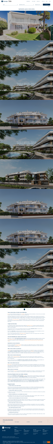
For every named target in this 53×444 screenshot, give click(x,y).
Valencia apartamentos (17, 433)
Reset (49, 6)
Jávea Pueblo (40, 421)
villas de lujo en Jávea (23, 333)
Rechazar (45, 442)
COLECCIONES (33, 1)
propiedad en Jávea (29, 325)
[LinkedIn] (4, 430)
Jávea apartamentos (26, 433)
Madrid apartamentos (45, 433)
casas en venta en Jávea (16, 319)
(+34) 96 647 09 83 (35, 431)
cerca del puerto (10, 339)
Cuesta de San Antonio (16, 356)
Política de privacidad (12, 436)
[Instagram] (3, 430)
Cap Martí (9, 350)
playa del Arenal (19, 344)
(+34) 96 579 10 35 (26, 431)
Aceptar (49, 442)
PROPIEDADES (28, 1)
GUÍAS (47, 1)
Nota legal (8, 436)
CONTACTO (43, 1)
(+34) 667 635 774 (45, 431)
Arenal (14, 339)
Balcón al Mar (9, 364)
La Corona (15, 370)
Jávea (24, 375)
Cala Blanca (28, 421)
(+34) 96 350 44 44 (16, 431)
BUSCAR (46, 4)
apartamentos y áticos (18, 345)
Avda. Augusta (17, 421)
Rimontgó (38, 1)
